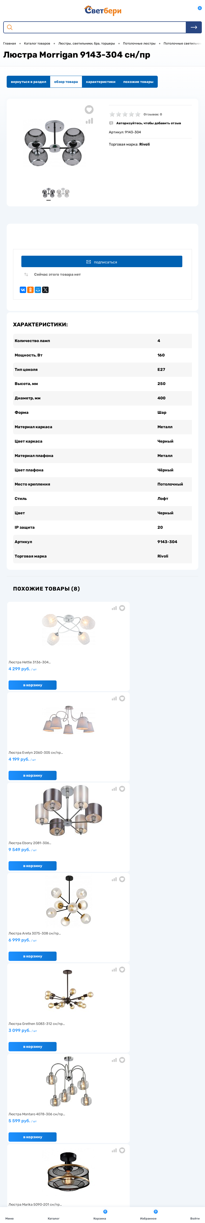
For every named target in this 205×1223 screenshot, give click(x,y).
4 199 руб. (100, 684)
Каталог (54, 1214)
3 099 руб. (100, 774)
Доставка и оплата (88, 1064)
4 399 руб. (100, 864)
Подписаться (103, 263)
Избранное (149, 1214)
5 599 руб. (163, 774)
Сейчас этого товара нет (57, 278)
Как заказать (19, 1089)
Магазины (144, 1073)
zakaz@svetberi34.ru (33, 1176)
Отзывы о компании (153, 1064)
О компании (18, 1064)
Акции (77, 1073)
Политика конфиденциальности (163, 1081)
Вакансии (80, 1081)
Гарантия (16, 1081)
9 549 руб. (163, 684)
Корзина (100, 1214)
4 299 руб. (38, 684)
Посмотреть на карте (34, 1146)
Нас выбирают (20, 1073)
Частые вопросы (22, 1098)
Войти (195, 1214)
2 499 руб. (38, 864)
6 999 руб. (38, 774)
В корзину (32, 697)
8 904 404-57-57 (30, 1166)
